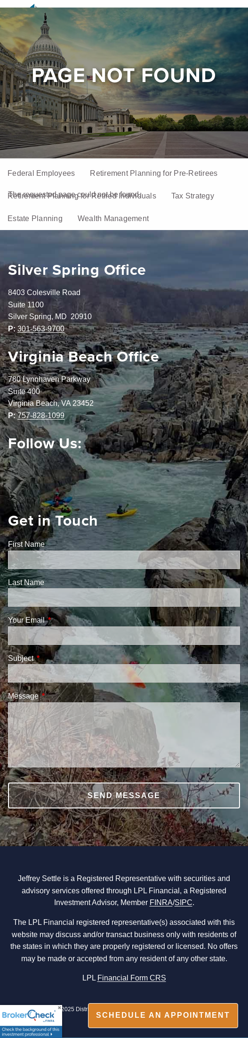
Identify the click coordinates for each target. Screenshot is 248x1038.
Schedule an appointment (163, 1015)
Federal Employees (41, 173)
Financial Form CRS (131, 977)
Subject (56, 658)
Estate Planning (35, 218)
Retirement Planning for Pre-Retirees (153, 173)
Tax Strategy (192, 195)
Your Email (62, 620)
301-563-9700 (40, 328)
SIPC (183, 902)
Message (59, 696)
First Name (26, 544)
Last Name (26, 582)
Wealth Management (113, 218)
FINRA (161, 902)
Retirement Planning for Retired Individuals (82, 195)
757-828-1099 (40, 415)
